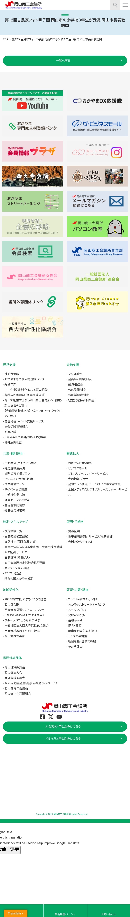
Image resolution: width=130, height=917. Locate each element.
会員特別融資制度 (80, 379)
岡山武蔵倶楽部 (15, 636)
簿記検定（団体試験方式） (21, 542)
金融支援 (73, 365)
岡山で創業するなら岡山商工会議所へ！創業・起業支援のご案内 (33, 403)
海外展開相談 (13, 442)
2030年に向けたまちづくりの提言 (25, 599)
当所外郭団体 (12, 658)
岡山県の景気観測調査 (82, 631)
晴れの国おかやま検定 (19, 578)
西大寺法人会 (13, 672)
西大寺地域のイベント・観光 (22, 631)
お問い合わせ (108, 914)
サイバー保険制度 (16, 489)
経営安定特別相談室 (81, 400)
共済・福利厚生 (13, 454)
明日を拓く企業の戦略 (82, 641)
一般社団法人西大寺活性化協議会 (27, 625)
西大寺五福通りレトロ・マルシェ (24, 610)
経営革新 (10, 384)
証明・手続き (75, 522)
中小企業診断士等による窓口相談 (26, 390)
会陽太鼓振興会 (15, 678)
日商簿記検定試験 (16, 536)
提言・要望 (74, 625)
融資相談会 (75, 384)
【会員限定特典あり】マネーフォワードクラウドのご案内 (33, 413)
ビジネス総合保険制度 (19, 479)
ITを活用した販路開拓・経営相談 (25, 437)
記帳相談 (10, 432)
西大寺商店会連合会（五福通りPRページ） (31, 683)
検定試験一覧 (13, 531)
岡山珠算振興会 (15, 667)
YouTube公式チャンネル (83, 599)
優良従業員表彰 (15, 510)
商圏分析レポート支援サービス (24, 421)
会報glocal (75, 620)
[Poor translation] (14, 850)
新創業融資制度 (78, 395)
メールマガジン (77, 610)
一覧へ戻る (63, 60)
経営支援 (9, 365)
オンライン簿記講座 (17, 568)
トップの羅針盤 (77, 636)
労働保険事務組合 (16, 426)
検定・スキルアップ (15, 522)
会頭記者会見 (77, 615)
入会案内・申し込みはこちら (63, 726)
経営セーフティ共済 (17, 500)
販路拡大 (73, 454)
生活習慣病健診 (15, 505)
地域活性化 (11, 590)
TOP (5, 39)
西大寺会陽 (12, 604)
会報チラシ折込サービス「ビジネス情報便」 (95, 484)
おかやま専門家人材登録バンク (24, 379)
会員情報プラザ (78, 479)
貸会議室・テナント (65, 914)
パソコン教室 (13, 573)
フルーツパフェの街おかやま (22, 620)
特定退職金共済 (15, 468)
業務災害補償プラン (17, 473)
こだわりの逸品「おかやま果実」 (24, 615)
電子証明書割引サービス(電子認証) (90, 536)
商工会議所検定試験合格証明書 (25, 563)
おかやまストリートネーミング (86, 604)
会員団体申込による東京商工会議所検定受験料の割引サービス (33, 549)
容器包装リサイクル (80, 542)
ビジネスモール (78, 468)
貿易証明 (74, 531)
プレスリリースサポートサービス (88, 473)
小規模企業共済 (15, 495)
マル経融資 (75, 374)
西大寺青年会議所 (16, 688)
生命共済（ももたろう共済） (21, 463)
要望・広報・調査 (77, 590)
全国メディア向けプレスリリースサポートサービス (97, 492)
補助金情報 (12, 374)
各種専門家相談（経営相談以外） (25, 395)
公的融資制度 (77, 390)
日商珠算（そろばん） (17, 557)
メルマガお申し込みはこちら (63, 738)
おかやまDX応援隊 (80, 463)
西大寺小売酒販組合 (18, 694)
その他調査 (75, 647)
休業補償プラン (14, 484)
